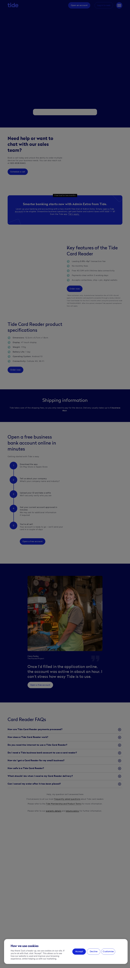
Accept (79, 951)
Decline (94, 951)
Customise (108, 951)
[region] (66, 951)
